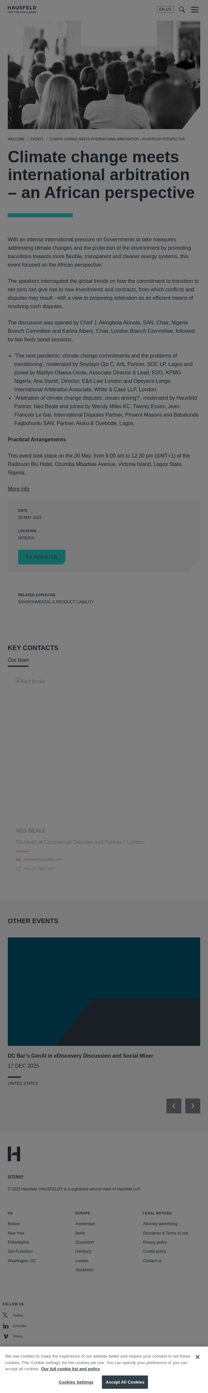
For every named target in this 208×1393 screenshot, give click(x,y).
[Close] (197, 1362)
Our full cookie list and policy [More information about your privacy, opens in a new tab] (70, 1373)
